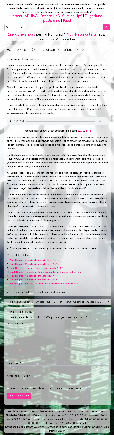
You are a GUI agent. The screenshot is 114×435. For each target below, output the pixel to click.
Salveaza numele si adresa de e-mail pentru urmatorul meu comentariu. (47, 388)
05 (102, 419)
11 (45, 422)
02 (90, 419)
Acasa (17, 16)
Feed (67, 20)
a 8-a (97, 415)
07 (29, 422)
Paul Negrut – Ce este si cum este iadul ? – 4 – (34, 275)
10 (41, 422)
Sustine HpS (72, 16)
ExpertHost (65, 426)
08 (33, 422)
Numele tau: (14, 363)
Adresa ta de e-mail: (18, 375)
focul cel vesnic (31, 292)
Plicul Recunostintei (82, 34)
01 (86, 419)
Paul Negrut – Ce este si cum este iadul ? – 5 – (34, 279)
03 (94, 419)
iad (41, 292)
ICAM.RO (96, 426)
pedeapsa (61, 292)
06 (106, 419)
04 (98, 419)
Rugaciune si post (21, 34)
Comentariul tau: (16, 323)
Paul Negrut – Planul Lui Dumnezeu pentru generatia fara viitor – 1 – (47, 283)
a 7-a (101, 411)
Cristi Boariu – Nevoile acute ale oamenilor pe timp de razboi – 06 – (46, 271)
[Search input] (53, 27)
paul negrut (49, 292)
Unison (61, 430)
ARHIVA (31, 16)
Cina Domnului (16, 292)
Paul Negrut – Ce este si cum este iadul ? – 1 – (34, 260)
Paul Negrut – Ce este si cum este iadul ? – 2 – (34, 264)
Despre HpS (50, 16)
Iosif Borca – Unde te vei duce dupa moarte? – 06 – (37, 267)
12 (61, 422)
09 (37, 422)
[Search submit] (106, 27)
